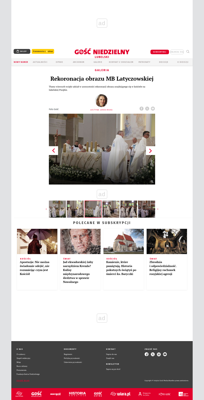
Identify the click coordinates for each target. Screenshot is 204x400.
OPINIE (59, 62)
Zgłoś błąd (23, 381)
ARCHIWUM (78, 62)
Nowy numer (21, 62)
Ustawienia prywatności (73, 362)
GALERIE (98, 62)
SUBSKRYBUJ (159, 52)
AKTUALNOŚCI (40, 62)
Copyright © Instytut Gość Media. (156, 381)
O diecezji (182, 62)
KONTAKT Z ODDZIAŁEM (121, 62)
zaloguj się (177, 52)
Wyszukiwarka (187, 51)
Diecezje (163, 62)
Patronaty (144, 62)
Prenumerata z (43, 51)
